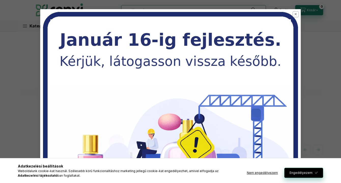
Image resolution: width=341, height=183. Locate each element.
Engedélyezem (301, 173)
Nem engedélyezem (262, 173)
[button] (296, 14)
